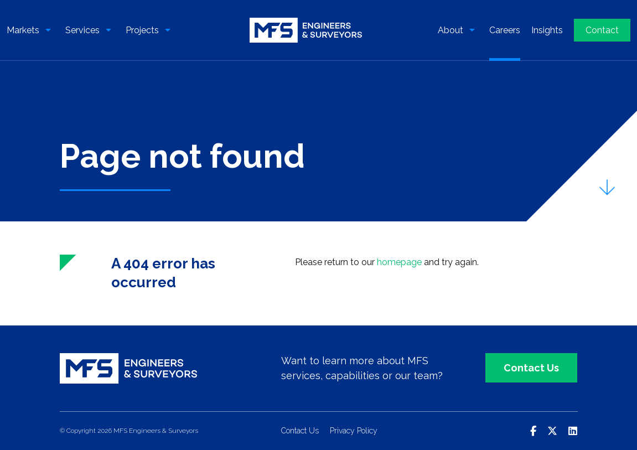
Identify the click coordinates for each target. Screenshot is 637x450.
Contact (602, 30)
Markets (23, 30)
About (450, 30)
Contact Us (531, 368)
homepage (399, 262)
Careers (504, 30)
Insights (547, 30)
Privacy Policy (353, 430)
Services (82, 30)
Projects (142, 30)
